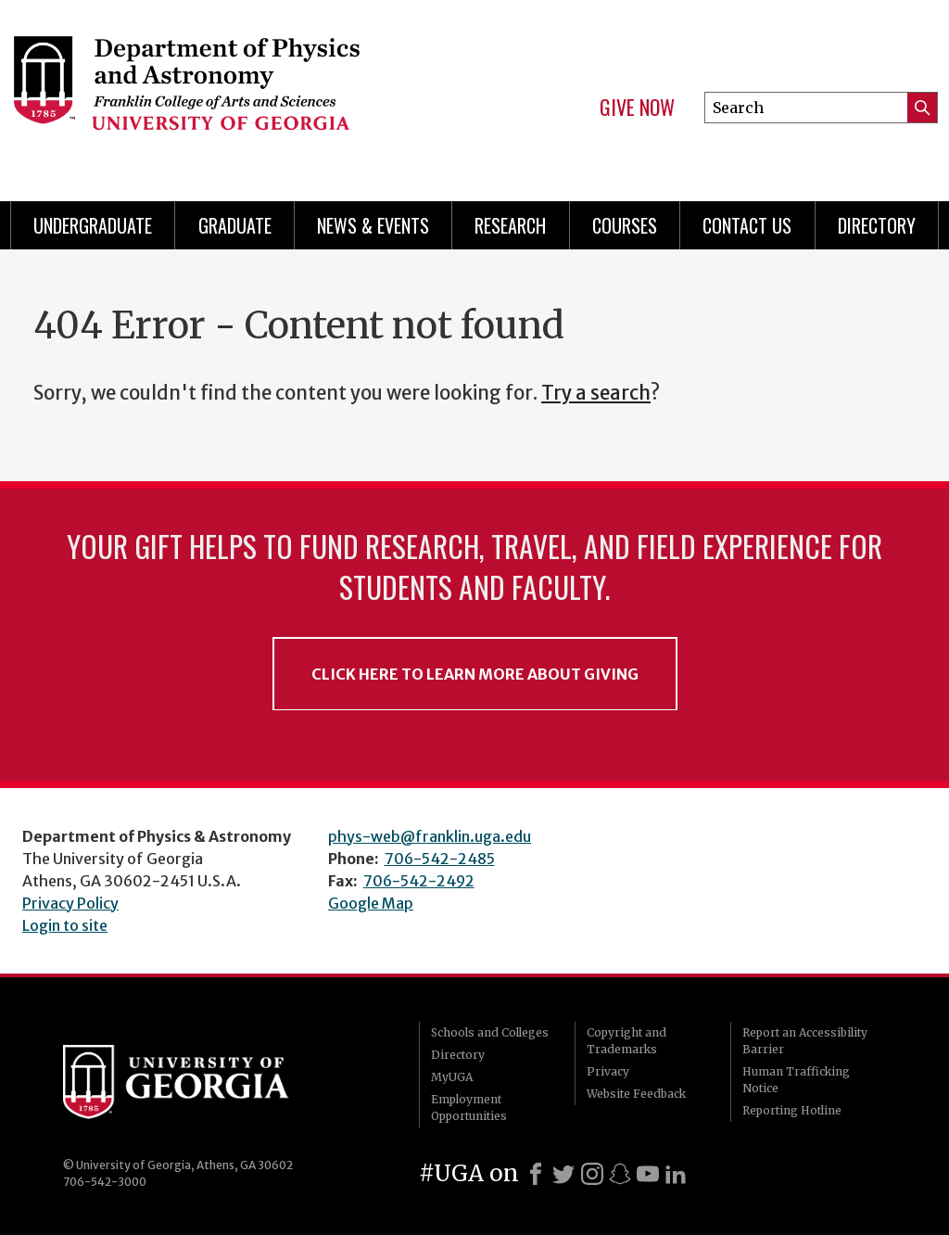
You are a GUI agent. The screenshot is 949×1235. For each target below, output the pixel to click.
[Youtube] (648, 1174)
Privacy (608, 1071)
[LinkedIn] (675, 1174)
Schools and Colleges (490, 1032)
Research (510, 225)
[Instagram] (592, 1174)
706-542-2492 (418, 881)
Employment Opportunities (469, 1107)
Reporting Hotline (791, 1110)
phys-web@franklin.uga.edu (429, 836)
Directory (877, 225)
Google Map (370, 903)
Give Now (637, 107)
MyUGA (452, 1077)
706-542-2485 (440, 858)
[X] (563, 1174)
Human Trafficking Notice (796, 1079)
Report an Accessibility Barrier (804, 1040)
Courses (624, 225)
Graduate (235, 225)
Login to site (65, 925)
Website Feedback (636, 1094)
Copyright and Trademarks (626, 1040)
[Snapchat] (620, 1174)
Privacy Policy (70, 903)
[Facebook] (536, 1174)
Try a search (596, 393)
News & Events (373, 225)
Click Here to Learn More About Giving (475, 674)
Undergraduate (92, 225)
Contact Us (746, 225)
